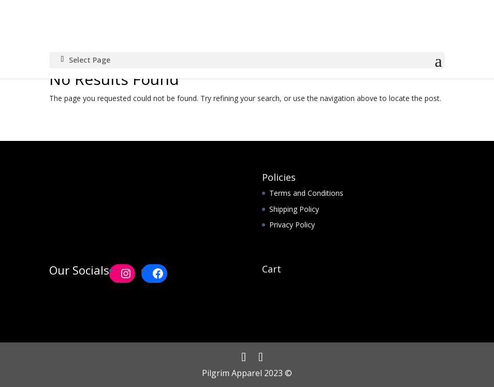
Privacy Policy (292, 225)
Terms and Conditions (306, 193)
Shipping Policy (294, 209)
